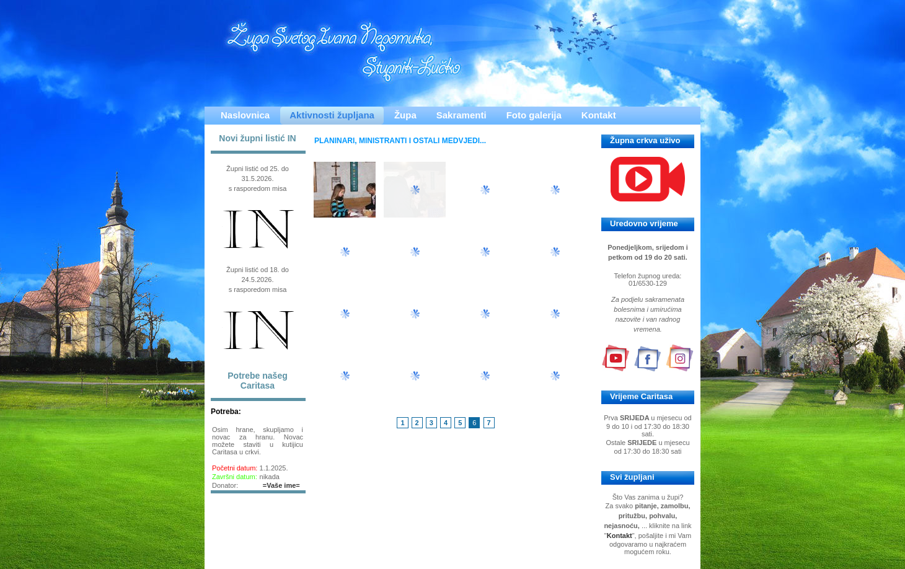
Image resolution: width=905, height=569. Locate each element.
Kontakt (598, 115)
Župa (405, 115)
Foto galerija (534, 115)
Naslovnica (245, 115)
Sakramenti (461, 115)
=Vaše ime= (281, 485)
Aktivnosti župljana (331, 115)
